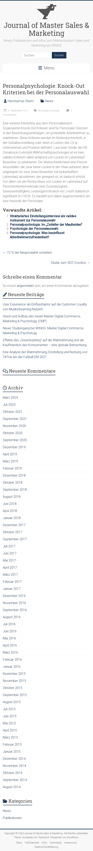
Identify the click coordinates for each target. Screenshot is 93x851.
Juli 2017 (9, 546)
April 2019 (10, 454)
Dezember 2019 (14, 447)
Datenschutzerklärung (46, 847)
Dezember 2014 (14, 759)
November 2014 (14, 766)
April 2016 (10, 645)
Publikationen (12, 818)
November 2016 (14, 603)
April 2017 (10, 567)
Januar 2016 (12, 667)
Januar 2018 (12, 518)
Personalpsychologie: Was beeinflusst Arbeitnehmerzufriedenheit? (37, 235)
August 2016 (12, 617)
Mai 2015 (9, 723)
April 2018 (10, 511)
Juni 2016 (10, 631)
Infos (44, 842)
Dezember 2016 (14, 596)
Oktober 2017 (12, 532)
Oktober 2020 (12, 433)
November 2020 (14, 426)
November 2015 (14, 681)
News (49, 101)
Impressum (70, 842)
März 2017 (10, 575)
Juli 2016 (9, 624)
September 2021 (15, 419)
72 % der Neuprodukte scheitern (27, 252)
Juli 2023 (9, 405)
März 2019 (10, 461)
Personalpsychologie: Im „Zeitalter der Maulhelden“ (46, 225)
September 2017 (15, 539)
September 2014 (15, 780)
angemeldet (25, 286)
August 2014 (12, 787)
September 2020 (15, 440)
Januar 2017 (12, 589)
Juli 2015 (9, 709)
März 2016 (10, 652)
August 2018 (12, 497)
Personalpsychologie (49, 110)
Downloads (56, 842)
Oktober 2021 (12, 412)
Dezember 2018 (14, 475)
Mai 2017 (9, 560)
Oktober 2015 (12, 688)
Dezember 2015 (14, 674)
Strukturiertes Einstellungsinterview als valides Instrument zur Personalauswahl (43, 218)
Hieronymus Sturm (21, 101)
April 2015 (10, 730)
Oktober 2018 (12, 482)
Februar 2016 (12, 659)
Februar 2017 (12, 582)
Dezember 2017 (14, 525)
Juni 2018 (10, 504)
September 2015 (15, 695)
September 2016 (15, 610)
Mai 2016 (9, 638)
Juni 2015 (10, 716)
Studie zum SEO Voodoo (70, 263)
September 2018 (15, 490)
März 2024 (10, 398)
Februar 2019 (12, 468)
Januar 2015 (12, 752)
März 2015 (10, 737)
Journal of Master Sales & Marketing (46, 29)
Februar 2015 (12, 744)
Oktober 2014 (12, 773)
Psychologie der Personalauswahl (34, 229)
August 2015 (12, 702)
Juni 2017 (10, 553)
